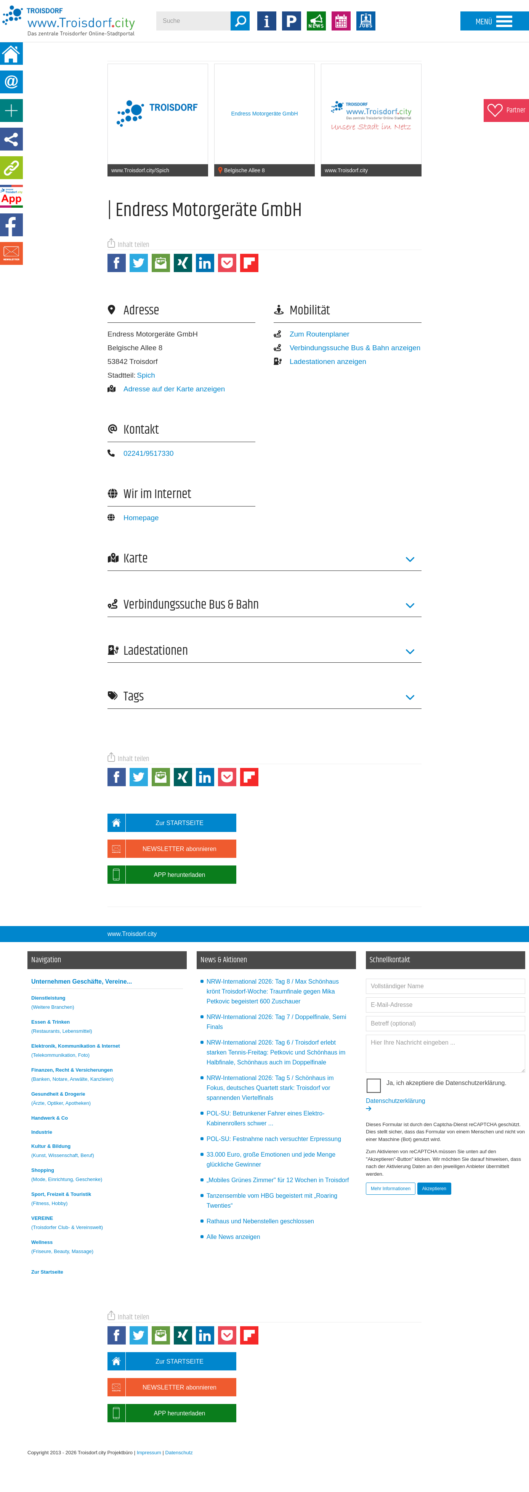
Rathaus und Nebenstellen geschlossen (260, 1221)
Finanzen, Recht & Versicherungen (107, 1075)
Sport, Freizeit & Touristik (107, 1199)
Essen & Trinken (107, 1027)
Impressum (149, 1452)
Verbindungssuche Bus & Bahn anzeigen (347, 348)
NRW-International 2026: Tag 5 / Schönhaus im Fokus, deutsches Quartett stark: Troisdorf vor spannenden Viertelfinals (270, 1088)
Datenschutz (179, 1452)
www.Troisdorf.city (132, 934)
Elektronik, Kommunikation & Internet (107, 1051)
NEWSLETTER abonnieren (161, 849)
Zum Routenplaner (311, 334)
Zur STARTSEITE (155, 823)
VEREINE (107, 1223)
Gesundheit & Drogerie (107, 1099)
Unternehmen (81, 981)
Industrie (41, 1132)
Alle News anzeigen (233, 1237)
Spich (146, 375)
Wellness (107, 1247)
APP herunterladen (156, 874)
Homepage (133, 518)
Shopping (107, 1175)
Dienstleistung (107, 1003)
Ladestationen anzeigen (320, 361)
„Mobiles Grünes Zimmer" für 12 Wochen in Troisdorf (278, 1180)
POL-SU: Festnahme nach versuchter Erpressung (274, 1139)
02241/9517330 (140, 453)
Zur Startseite (47, 1272)
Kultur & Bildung (107, 1151)
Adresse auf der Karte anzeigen (166, 389)
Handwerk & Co (49, 1118)
